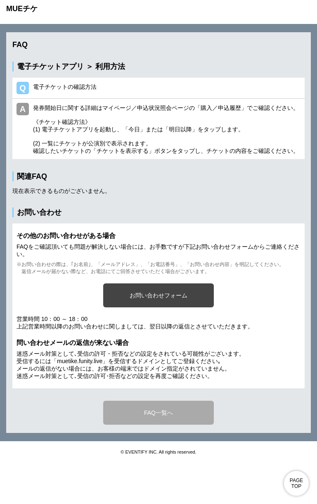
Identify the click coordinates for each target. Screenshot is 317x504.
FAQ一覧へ (158, 412)
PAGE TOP (296, 483)
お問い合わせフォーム (158, 295)
